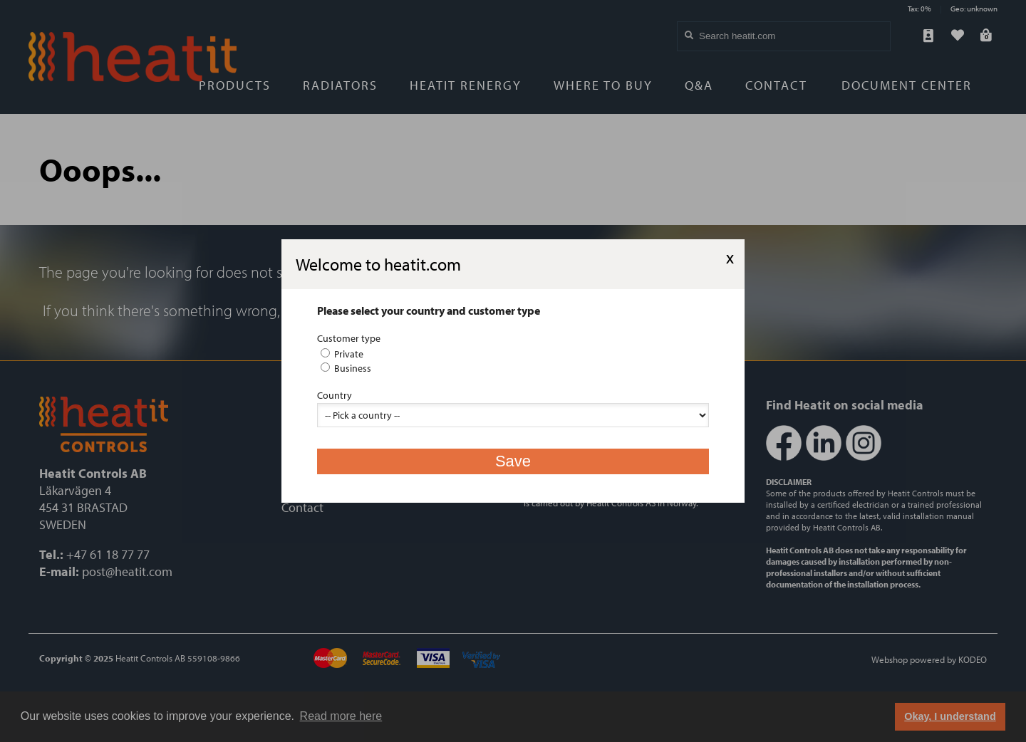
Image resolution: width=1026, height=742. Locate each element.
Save (513, 461)
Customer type (348, 338)
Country (334, 395)
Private (342, 354)
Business (346, 368)
